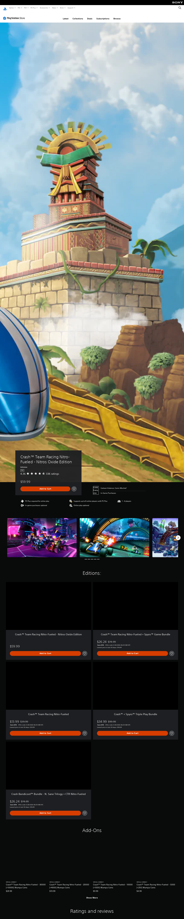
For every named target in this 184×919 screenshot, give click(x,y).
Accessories (44, 8)
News (54, 8)
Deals (89, 16)
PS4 (25, 8)
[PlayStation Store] (14, 15)
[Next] (178, 535)
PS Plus (33, 8)
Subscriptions (102, 16)
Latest (65, 16)
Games (11, 8)
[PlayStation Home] (5, 8)
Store (62, 8)
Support (70, 8)
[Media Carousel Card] (42, 535)
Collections (78, 16)
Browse (117, 16)
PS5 (19, 8)
